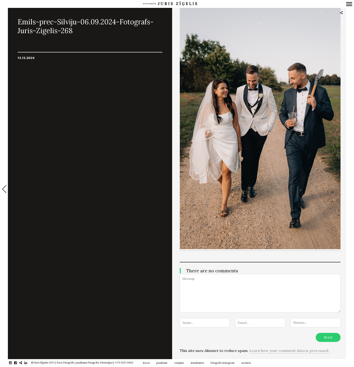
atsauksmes (197, 362)
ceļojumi (179, 362)
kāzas (146, 362)
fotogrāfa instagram (223, 362)
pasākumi (161, 362)
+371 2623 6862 (124, 362)
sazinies (246, 362)
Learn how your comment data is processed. (289, 350)
